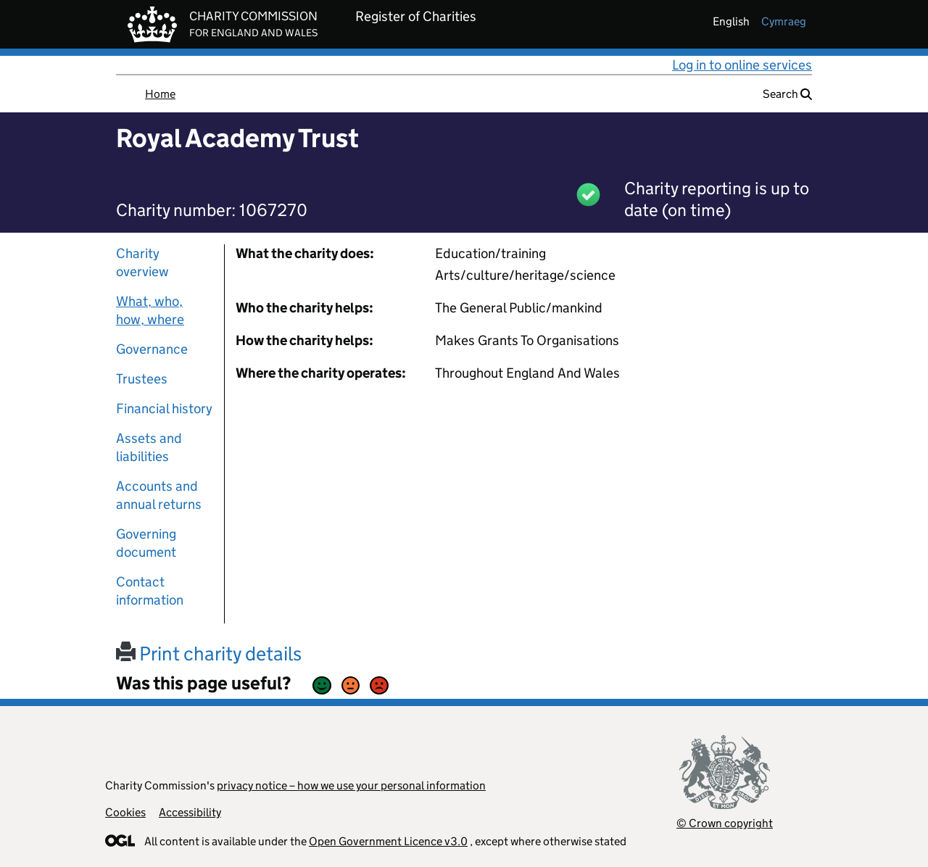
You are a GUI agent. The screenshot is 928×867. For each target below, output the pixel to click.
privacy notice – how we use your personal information (351, 785)
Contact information (149, 590)
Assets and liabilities (149, 447)
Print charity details (209, 653)
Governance (152, 349)
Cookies (125, 812)
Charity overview (142, 262)
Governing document (146, 543)
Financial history (164, 408)
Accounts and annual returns (159, 495)
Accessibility (190, 812)
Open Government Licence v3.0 (388, 841)
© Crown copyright (724, 823)
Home (160, 94)
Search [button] (787, 94)
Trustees (141, 378)
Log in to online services (742, 65)
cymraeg (783, 21)
